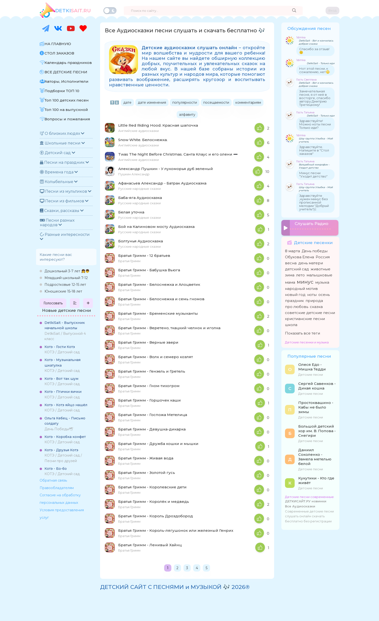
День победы (315, 250)
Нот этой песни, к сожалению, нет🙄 (314, 70)
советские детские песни (310, 311)
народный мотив (301, 287)
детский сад (297, 268)
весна (291, 262)
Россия (323, 256)
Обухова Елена (299, 256)
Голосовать (53, 303)
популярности (184, 102)
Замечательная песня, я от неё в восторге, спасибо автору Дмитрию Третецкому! (314, 98)
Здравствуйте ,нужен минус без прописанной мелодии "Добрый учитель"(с (314, 202)
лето (300, 274)
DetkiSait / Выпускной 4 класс (65, 331)
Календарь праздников (68, 62)
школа (291, 323)
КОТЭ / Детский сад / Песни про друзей (63, 455)
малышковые (319, 274)
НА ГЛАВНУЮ (57, 43)
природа (314, 299)
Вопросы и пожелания (67, 119)
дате (127, 102)
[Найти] (294, 10)
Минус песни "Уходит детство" (313, 174)
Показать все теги (302, 332)
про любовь (296, 305)
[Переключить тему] (110, 10)
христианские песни (305, 317)
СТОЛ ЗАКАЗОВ (59, 53)
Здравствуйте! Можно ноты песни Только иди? (315, 124)
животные (320, 268)
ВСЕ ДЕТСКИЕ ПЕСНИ (65, 72)
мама (290, 281)
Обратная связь (53, 480)
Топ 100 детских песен (66, 100)
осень (324, 293)
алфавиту (187, 114)
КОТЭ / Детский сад (62, 349)
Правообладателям (57, 488)
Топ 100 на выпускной (66, 109)
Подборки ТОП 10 (61, 91)
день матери (310, 262)
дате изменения (152, 102)
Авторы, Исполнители (66, 81)
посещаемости (216, 102)
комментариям (248, 102)
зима (289, 274)
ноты (312, 293)
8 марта (292, 250)
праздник (294, 299)
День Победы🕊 (64, 423)
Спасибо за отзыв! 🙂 (314, 50)
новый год (295, 293)
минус (305, 281)
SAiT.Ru (73, 11)
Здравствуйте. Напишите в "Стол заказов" (314, 150)
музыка (322, 281)
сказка (316, 305)
